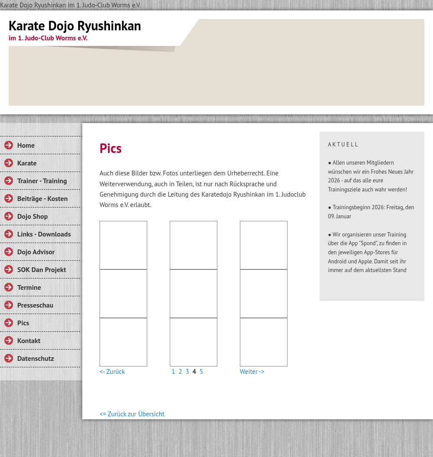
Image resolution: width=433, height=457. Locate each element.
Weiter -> (252, 371)
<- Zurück (112, 371)
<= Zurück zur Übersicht (132, 414)
